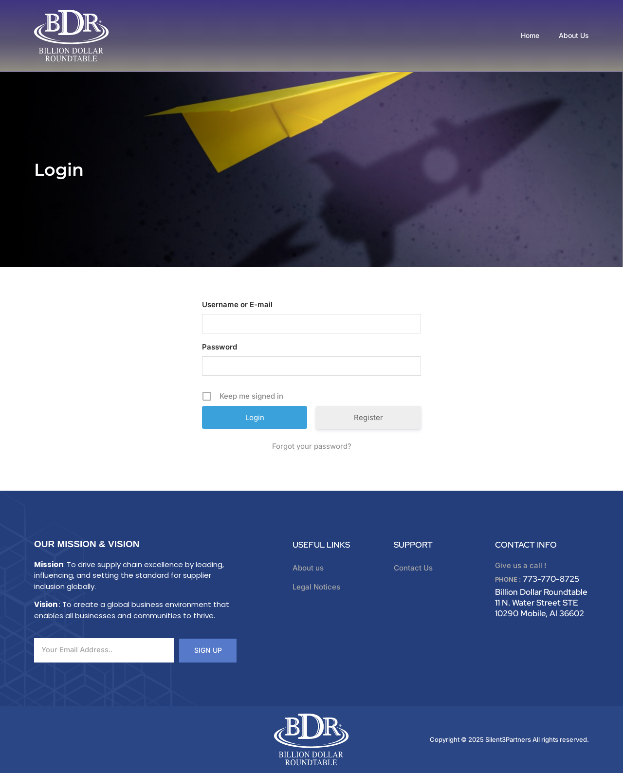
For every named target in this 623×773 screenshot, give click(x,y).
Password (219, 346)
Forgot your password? (311, 446)
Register (368, 417)
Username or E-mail (237, 304)
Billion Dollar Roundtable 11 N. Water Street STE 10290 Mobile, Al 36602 (541, 603)
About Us (574, 35)
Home (530, 35)
